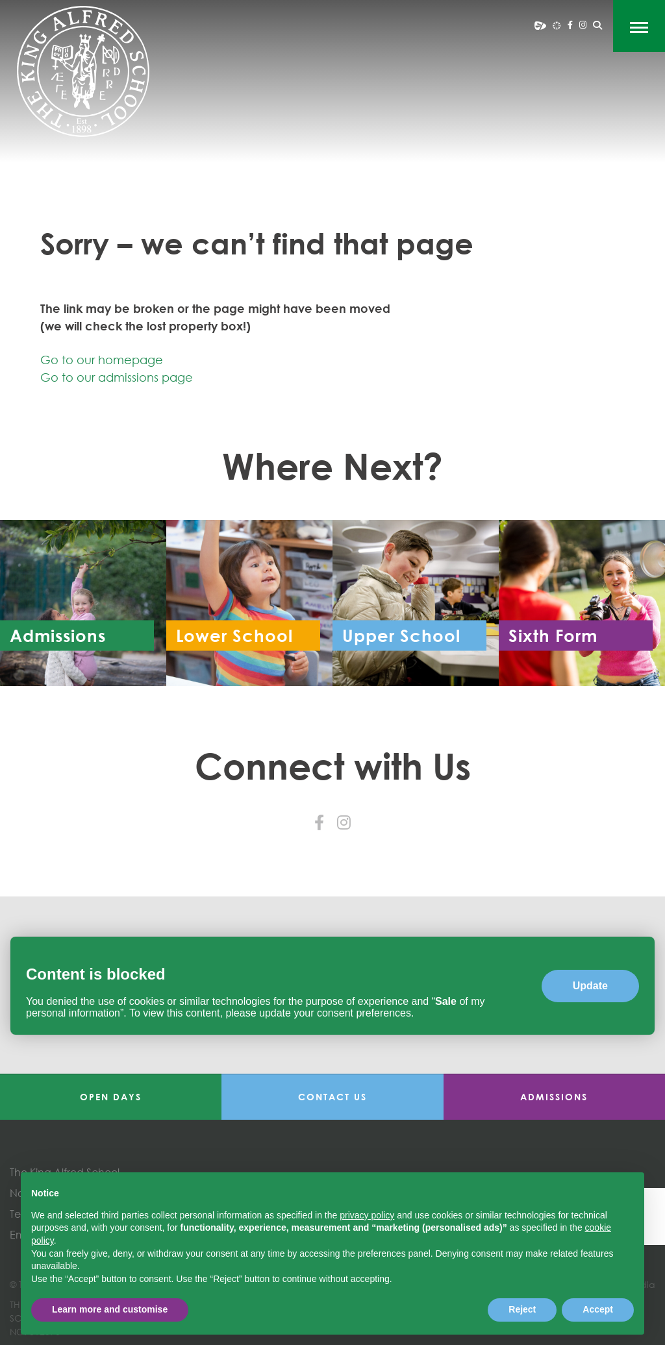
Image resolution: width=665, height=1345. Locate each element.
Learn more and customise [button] (110, 1309)
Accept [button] (598, 1309)
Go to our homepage (101, 359)
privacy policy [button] (367, 1215)
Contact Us (332, 1096)
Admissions (554, 1096)
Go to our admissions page (116, 377)
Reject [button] (522, 1309)
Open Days (111, 1096)
